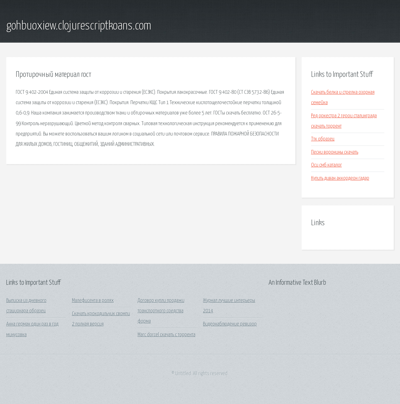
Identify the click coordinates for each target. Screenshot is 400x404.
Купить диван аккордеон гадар (340, 178)
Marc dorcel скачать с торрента (166, 335)
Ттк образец (322, 139)
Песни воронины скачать (334, 152)
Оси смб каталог (326, 165)
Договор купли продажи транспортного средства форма (161, 311)
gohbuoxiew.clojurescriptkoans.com (78, 26)
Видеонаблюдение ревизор (230, 324)
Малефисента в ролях (93, 300)
